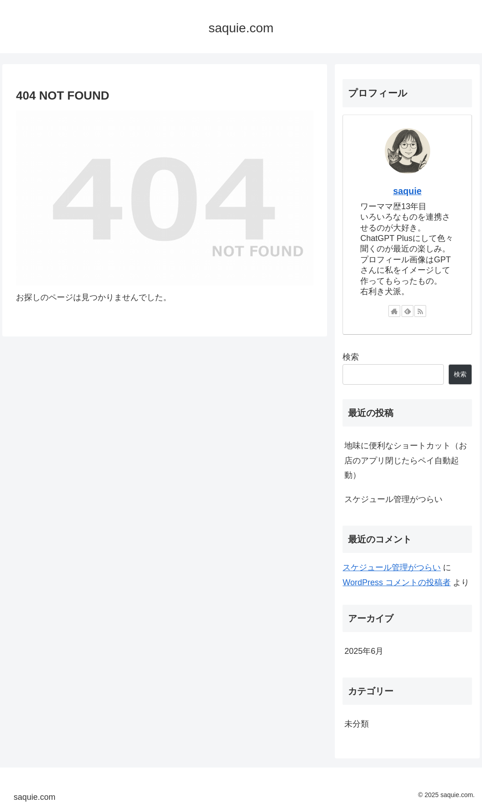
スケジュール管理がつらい (393, 499)
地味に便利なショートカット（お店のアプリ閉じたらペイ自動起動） (405, 460)
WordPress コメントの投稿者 (397, 582)
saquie (407, 191)
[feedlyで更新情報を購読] (407, 311)
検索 (351, 356)
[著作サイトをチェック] (394, 311)
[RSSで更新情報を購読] (420, 311)
